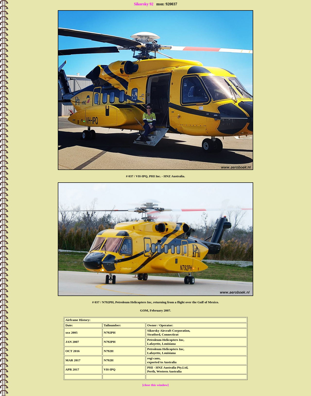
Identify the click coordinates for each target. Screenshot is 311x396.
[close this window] (155, 385)
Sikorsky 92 (143, 4)
